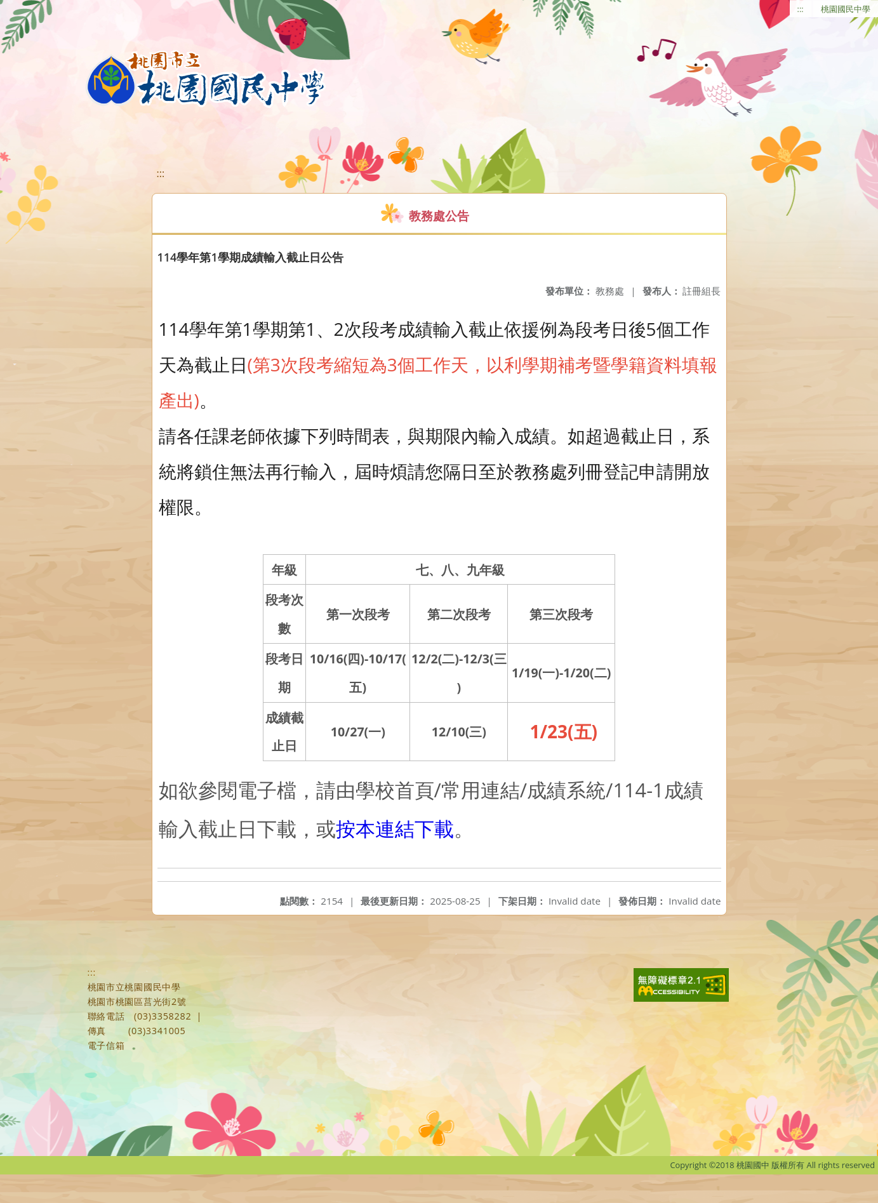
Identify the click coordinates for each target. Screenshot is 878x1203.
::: (800, 9)
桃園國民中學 (845, 9)
